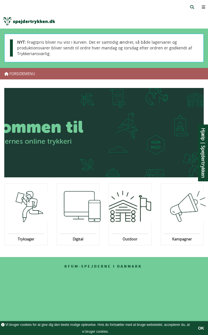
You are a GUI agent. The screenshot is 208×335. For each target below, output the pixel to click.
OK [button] (201, 328)
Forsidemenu (19, 73)
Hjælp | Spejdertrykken (203, 153)
